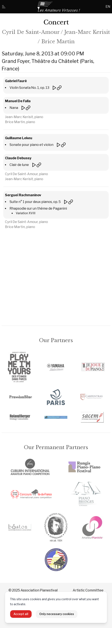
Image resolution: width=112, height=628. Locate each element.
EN (108, 7)
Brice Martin (58, 41)
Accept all (21, 614)
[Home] (59, 6)
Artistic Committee (88, 590)
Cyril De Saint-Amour (30, 32)
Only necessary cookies (56, 614)
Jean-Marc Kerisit (87, 32)
